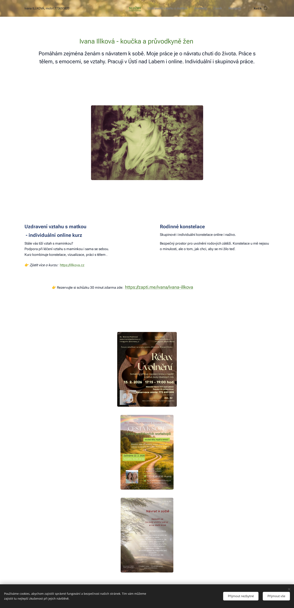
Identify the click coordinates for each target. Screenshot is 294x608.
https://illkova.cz (72, 265)
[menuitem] (138, 8)
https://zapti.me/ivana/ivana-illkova (159, 287)
